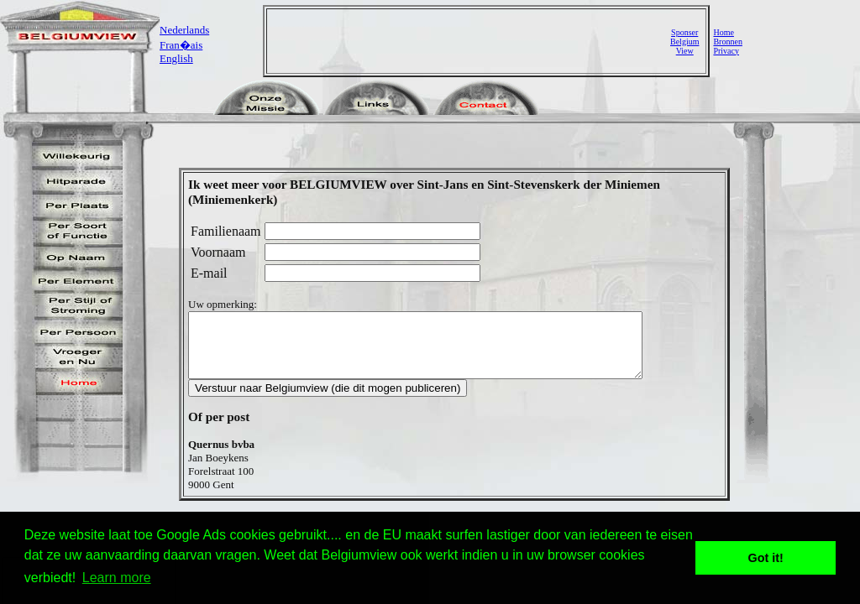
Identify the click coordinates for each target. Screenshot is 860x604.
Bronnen (727, 41)
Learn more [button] (116, 577)
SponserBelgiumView (684, 41)
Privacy (726, 50)
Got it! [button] (766, 558)
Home (723, 32)
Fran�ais (181, 45)
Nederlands (184, 29)
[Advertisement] (470, 41)
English (176, 58)
